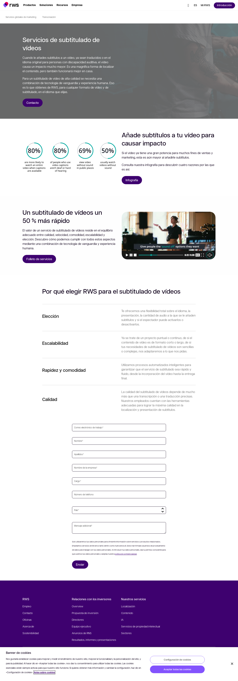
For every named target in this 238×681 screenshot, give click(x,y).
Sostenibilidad (31, 633)
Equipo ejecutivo (81, 626)
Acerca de (28, 626)
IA (122, 619)
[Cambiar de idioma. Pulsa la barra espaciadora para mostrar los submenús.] (195, 5)
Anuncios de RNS (82, 633)
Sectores (126, 633)
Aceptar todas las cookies (177, 669)
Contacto (28, 613)
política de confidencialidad (126, 554)
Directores (78, 619)
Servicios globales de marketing (21, 16)
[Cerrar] (232, 664)
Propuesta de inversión (85, 613)
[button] (11, 4)
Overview (77, 606)
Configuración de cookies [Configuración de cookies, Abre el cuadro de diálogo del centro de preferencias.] (177, 659)
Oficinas (27, 619)
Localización (128, 606)
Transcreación (49, 16)
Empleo (27, 606)
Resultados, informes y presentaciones (94, 639)
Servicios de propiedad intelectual (140, 626)
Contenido (127, 613)
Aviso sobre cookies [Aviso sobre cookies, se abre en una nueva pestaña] (44, 672)
